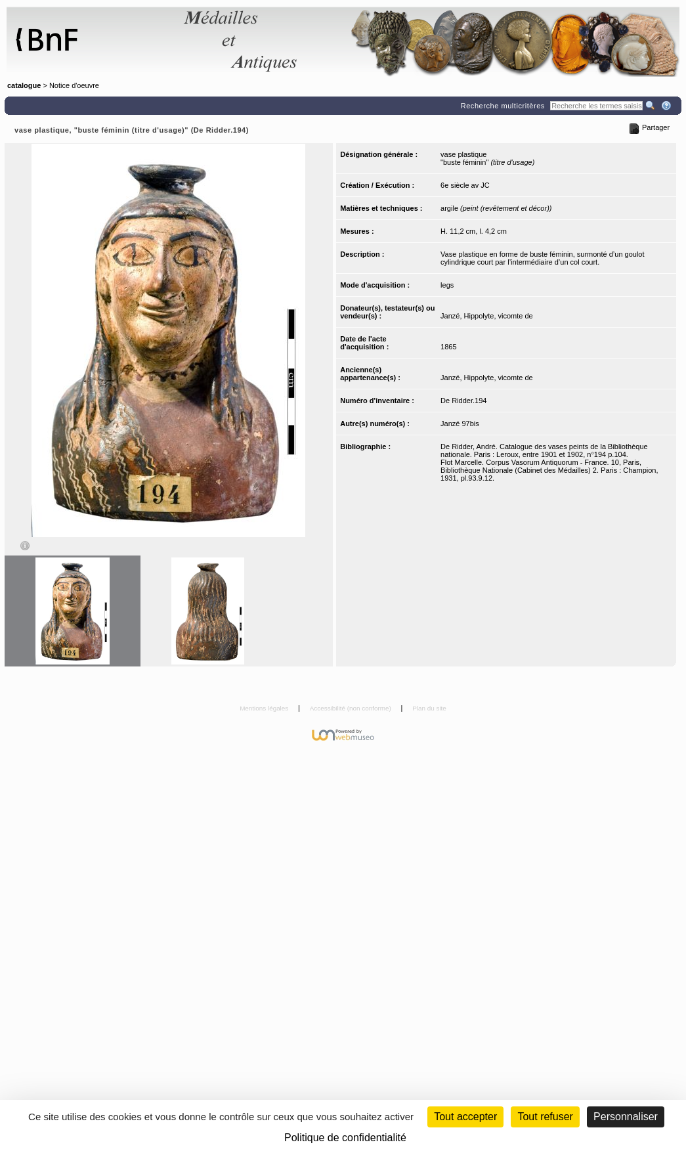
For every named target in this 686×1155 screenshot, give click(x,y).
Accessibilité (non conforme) (351, 708)
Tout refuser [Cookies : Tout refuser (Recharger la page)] (544, 1116)
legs (447, 285)
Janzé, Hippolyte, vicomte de (486, 316)
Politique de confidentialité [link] (345, 1137)
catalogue (24, 85)
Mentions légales (265, 708)
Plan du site (429, 708)
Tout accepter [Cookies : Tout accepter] (465, 1116)
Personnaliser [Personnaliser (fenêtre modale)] (625, 1116)
